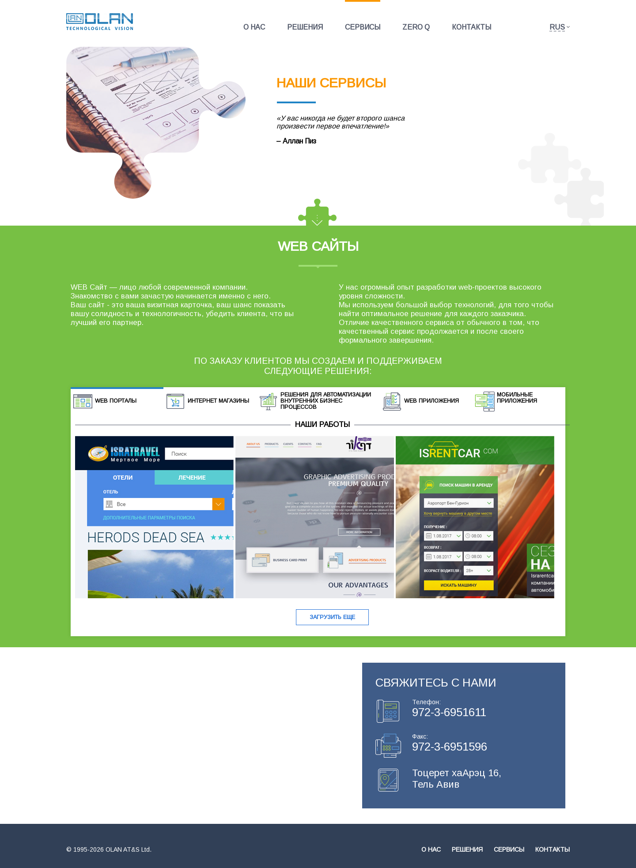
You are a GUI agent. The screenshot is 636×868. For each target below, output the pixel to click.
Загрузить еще (332, 617)
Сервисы (362, 27)
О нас (254, 27)
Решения (305, 27)
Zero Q (416, 27)
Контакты (471, 27)
